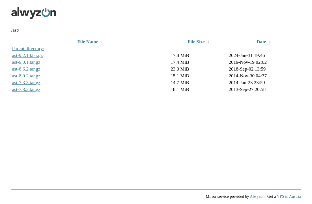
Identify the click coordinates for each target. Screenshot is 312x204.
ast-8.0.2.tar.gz (26, 75)
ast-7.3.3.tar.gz (26, 82)
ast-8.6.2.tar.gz (26, 69)
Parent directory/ (28, 48)
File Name (87, 41)
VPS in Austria (289, 196)
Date (261, 41)
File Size (196, 41)
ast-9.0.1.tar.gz (26, 62)
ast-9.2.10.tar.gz (27, 55)
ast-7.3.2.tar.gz (26, 89)
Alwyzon (257, 196)
